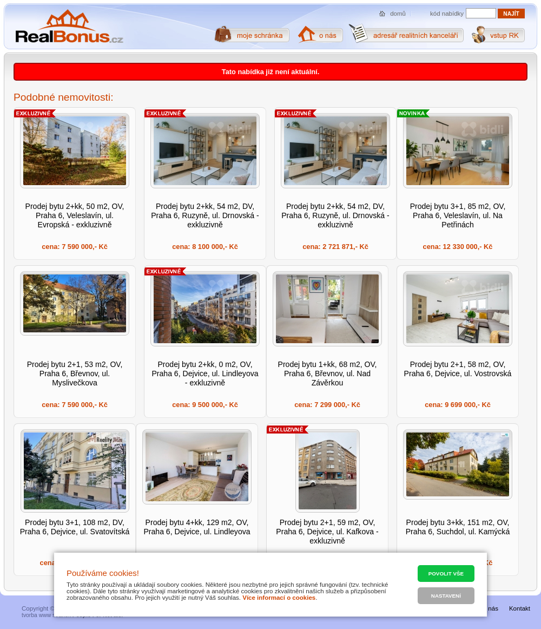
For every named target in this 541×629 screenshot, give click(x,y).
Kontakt (519, 608)
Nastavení (446, 596)
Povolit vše (446, 573)
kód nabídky (447, 13)
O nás (489, 608)
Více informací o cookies (278, 597)
